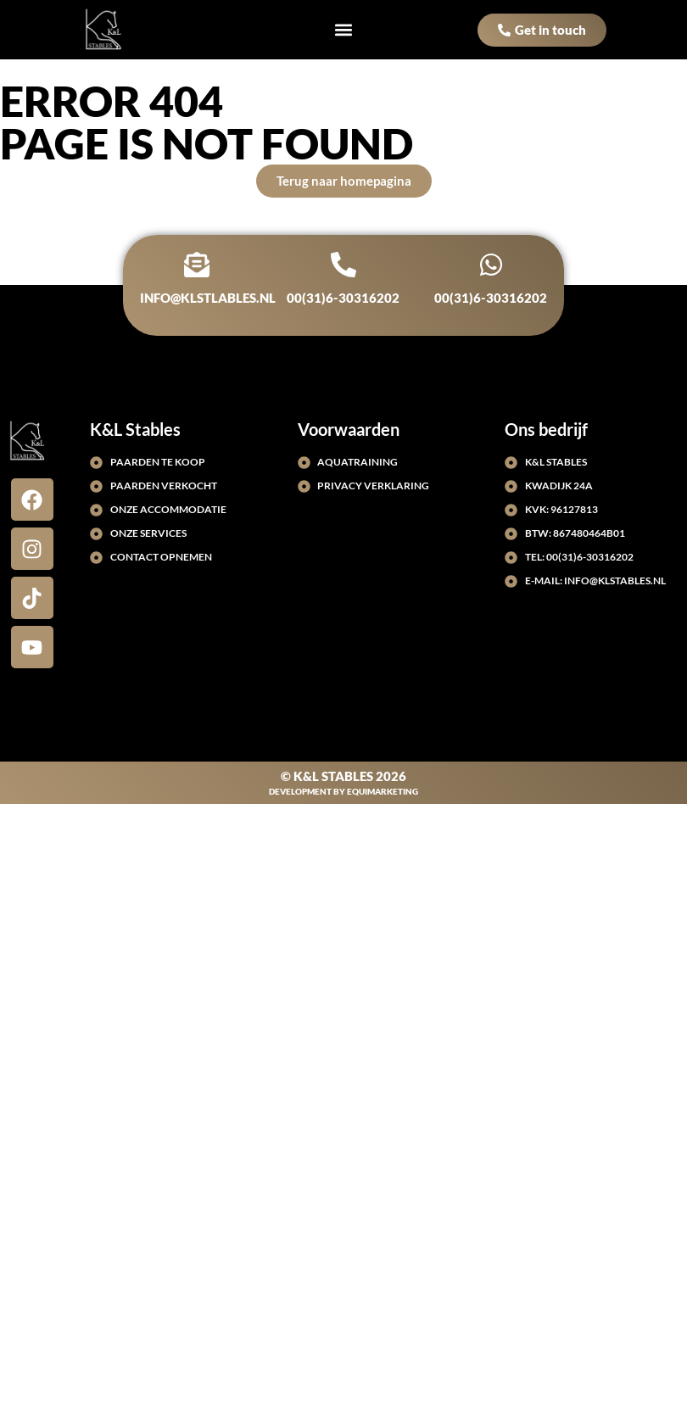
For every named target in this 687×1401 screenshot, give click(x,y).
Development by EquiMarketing (343, 791)
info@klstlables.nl (208, 297)
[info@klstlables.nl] (196, 264)
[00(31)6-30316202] (343, 264)
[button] (344, 30)
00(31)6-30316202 (344, 297)
